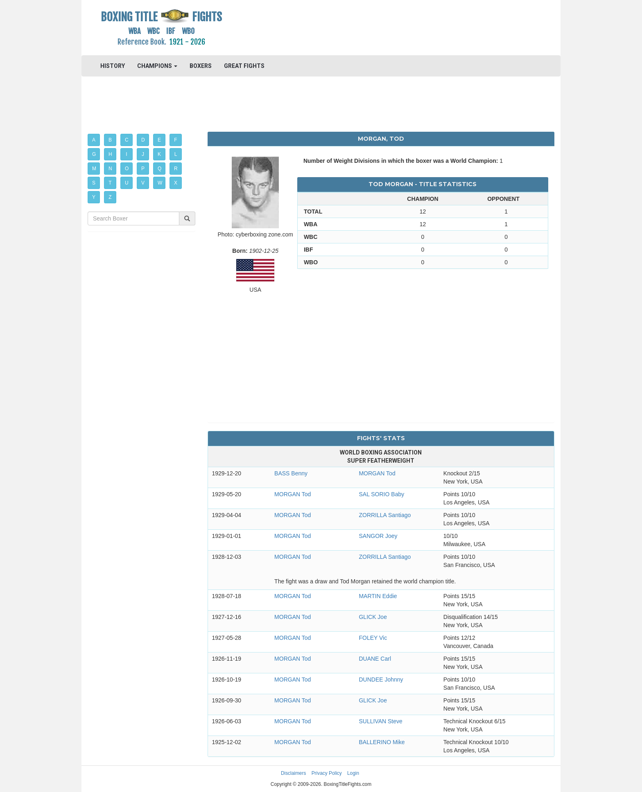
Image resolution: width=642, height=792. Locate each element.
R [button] (176, 168)
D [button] (143, 140)
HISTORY (112, 66)
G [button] (94, 154)
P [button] (143, 168)
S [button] (93, 183)
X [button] (175, 183)
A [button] (93, 140)
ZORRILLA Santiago (385, 515)
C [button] (127, 140)
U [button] (127, 183)
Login (353, 773)
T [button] (110, 183)
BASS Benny (290, 473)
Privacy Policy (327, 773)
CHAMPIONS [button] (157, 66)
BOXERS (201, 66)
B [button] (110, 140)
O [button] (127, 168)
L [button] (175, 154)
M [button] (94, 168)
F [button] (175, 140)
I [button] (126, 154)
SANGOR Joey (378, 536)
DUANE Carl (375, 658)
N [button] (110, 168)
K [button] (159, 154)
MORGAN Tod (377, 473)
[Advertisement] (381, 26)
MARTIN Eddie (378, 596)
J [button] (143, 154)
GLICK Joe (373, 617)
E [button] (159, 140)
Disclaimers (293, 773)
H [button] (110, 154)
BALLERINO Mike (382, 742)
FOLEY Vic (373, 637)
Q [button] (159, 168)
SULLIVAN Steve (380, 721)
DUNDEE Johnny (381, 679)
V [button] (143, 183)
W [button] (160, 183)
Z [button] (110, 197)
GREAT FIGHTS (244, 66)
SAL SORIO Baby (381, 494)
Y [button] (93, 197)
